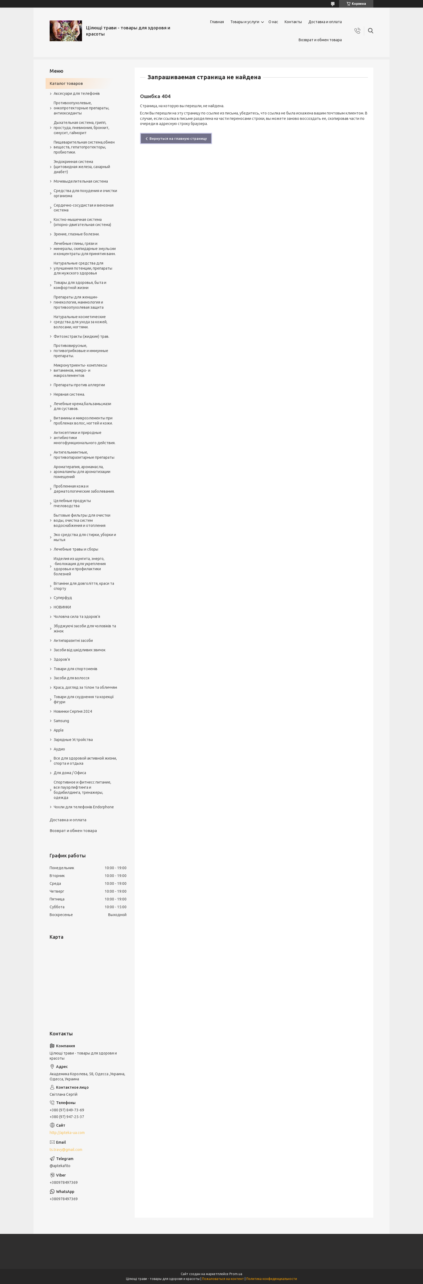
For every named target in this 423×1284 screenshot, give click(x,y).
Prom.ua (235, 1274)
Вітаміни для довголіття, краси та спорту (84, 586)
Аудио (59, 749)
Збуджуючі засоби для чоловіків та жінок (85, 628)
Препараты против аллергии (79, 385)
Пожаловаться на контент (223, 1278)
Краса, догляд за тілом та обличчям (85, 687)
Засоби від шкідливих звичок (79, 650)
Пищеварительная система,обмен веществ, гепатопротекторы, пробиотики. (84, 147)
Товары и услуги (244, 22)
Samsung (61, 721)
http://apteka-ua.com (67, 1132)
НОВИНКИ (62, 607)
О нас (273, 22)
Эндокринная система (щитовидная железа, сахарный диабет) (82, 166)
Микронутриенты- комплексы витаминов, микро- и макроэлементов (80, 370)
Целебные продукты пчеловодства (72, 503)
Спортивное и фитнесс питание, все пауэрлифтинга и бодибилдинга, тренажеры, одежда (82, 790)
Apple (59, 730)
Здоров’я (62, 659)
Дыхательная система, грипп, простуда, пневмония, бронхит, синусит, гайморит (81, 127)
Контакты (293, 22)
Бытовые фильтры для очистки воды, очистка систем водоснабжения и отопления (82, 520)
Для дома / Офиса (70, 773)
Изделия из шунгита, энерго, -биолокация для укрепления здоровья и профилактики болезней (80, 566)
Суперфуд (63, 598)
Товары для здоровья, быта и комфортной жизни (80, 285)
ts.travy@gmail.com (66, 1149)
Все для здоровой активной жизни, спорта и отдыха (85, 760)
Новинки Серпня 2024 (73, 711)
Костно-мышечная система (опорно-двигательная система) (82, 222)
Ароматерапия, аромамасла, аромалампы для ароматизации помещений (82, 472)
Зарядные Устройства (73, 739)
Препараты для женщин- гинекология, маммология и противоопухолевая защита (79, 302)
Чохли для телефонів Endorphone (84, 807)
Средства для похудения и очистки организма (85, 193)
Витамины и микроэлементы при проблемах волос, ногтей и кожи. (83, 420)
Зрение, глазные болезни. (77, 234)
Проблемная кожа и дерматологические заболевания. (84, 488)
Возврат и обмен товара (320, 40)
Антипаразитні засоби (73, 640)
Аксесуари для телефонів (77, 93)
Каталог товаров (66, 83)
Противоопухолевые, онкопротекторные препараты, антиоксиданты (81, 108)
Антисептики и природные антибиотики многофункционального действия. (84, 437)
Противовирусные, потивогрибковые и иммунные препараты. (81, 350)
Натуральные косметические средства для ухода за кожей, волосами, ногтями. (80, 322)
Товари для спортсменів (75, 669)
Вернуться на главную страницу (178, 138)
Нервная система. (69, 394)
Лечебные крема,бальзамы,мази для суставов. (82, 406)
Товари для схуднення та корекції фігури (84, 699)
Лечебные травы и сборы (76, 549)
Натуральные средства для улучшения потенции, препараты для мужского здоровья (83, 268)
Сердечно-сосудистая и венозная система (84, 208)
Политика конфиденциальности (271, 1278)
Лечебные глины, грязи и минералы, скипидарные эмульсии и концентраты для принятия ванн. (85, 248)
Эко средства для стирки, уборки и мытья (85, 537)
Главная (217, 22)
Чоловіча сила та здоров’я (77, 616)
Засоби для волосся (71, 678)
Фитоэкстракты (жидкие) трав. (81, 336)
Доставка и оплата (325, 22)
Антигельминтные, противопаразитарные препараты (84, 455)
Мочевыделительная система (81, 181)
